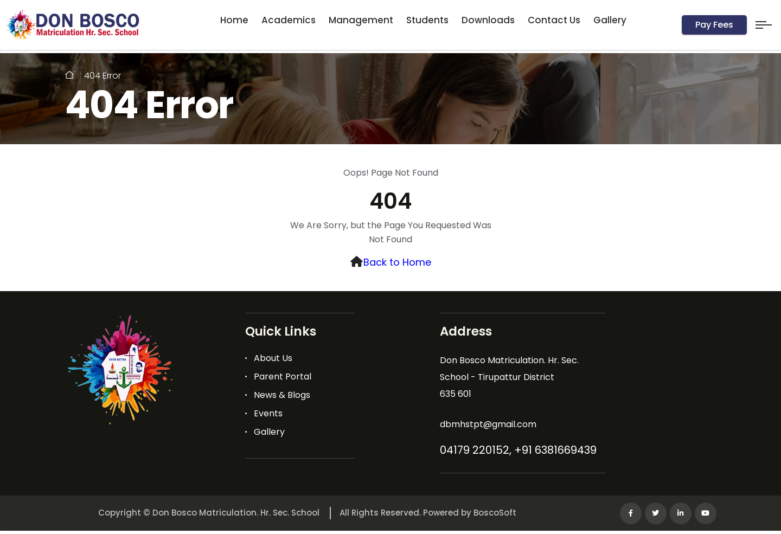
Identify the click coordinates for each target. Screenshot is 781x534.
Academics (288, 20)
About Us (273, 358)
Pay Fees (714, 24)
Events (268, 413)
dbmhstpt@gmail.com (488, 424)
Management (361, 20)
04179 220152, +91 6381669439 (518, 450)
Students (427, 20)
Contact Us (554, 20)
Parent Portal (282, 376)
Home (234, 20)
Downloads (488, 20)
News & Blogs (282, 395)
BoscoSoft (494, 512)
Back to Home (397, 262)
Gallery (609, 20)
